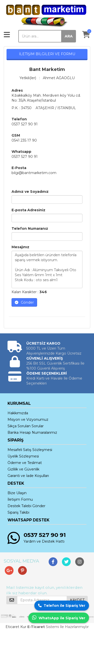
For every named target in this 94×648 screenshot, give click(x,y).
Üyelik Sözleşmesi (23, 456)
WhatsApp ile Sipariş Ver (58, 617)
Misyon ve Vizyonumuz (28, 419)
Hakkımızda (18, 413)
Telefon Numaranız (30, 228)
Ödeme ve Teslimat (25, 462)
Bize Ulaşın (17, 493)
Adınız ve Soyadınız (30, 191)
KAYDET (77, 600)
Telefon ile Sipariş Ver (61, 605)
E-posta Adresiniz (28, 210)
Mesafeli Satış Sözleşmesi (30, 449)
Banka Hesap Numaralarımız (32, 432)
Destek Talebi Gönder (26, 506)
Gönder (24, 302)
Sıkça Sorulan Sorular (26, 426)
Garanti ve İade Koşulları (28, 475)
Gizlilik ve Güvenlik (23, 469)
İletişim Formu (20, 499)
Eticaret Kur (16, 627)
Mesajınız (20, 247)
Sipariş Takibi (18, 512)
